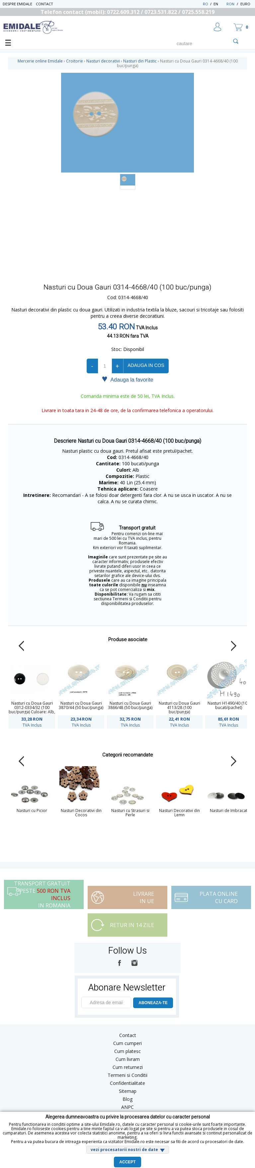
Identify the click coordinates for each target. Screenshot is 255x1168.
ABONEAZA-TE (152, 1002)
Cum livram (128, 1059)
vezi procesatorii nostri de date (124, 1149)
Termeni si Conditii (127, 1075)
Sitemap (127, 1091)
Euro (245, 3)
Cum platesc (127, 1051)
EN (219, 3)
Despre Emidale (17, 3)
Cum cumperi (127, 1043)
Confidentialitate (127, 1083)
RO (205, 3)
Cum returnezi (128, 1067)
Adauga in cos (146, 365)
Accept (127, 1162)
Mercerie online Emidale (40, 61)
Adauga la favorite (127, 379)
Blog (127, 1099)
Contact (44, 3)
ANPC (127, 1107)
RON (230, 3)
